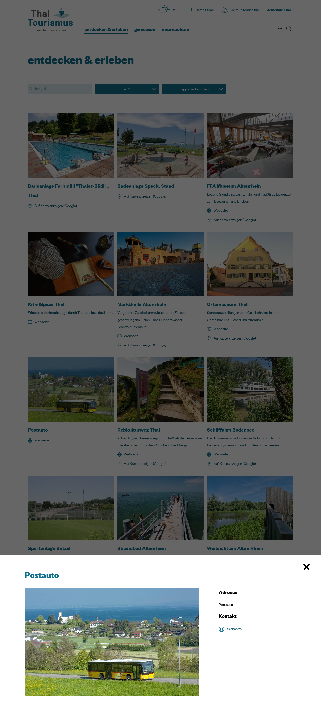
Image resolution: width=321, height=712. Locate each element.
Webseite (234, 628)
